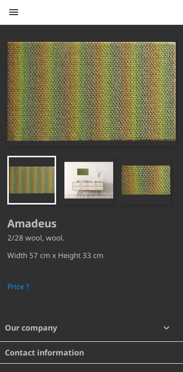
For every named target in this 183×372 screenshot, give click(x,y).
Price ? (18, 286)
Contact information (44, 352)
